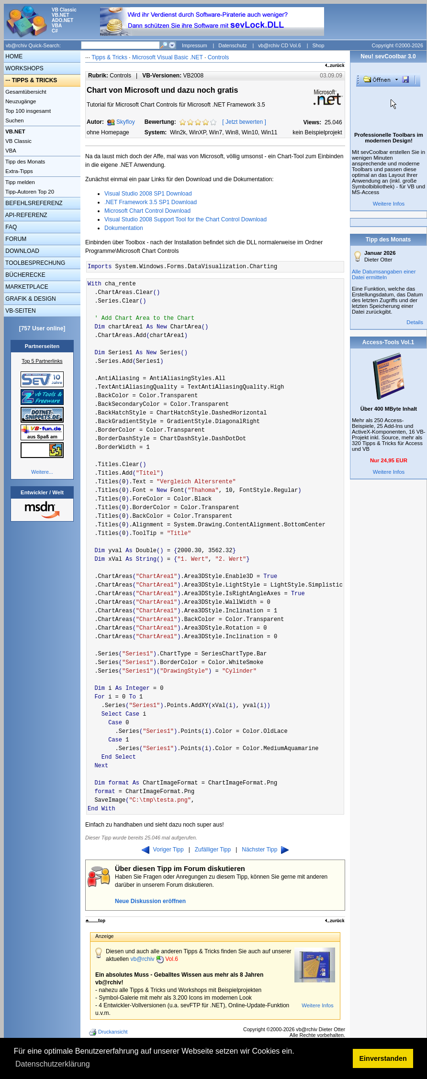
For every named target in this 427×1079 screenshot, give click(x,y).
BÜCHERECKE (24, 275)
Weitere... (42, 472)
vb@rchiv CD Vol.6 (279, 45)
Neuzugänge (20, 101)
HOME (13, 56)
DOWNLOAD (21, 251)
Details (414, 322)
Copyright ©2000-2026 (397, 45)
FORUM (15, 239)
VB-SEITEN (20, 310)
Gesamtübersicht (25, 92)
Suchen (14, 120)
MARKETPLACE (26, 286)
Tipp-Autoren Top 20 (29, 192)
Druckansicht (109, 1032)
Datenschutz (232, 45)
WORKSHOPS (24, 68)
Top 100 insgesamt (27, 111)
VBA (10, 150)
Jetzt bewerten (244, 122)
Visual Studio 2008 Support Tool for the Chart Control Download (185, 219)
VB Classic (18, 141)
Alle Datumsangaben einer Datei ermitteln (384, 274)
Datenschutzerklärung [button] (52, 1064)
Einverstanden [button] (383, 1058)
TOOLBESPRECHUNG (34, 263)
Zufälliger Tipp (213, 849)
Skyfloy (125, 122)
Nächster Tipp (265, 849)
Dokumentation (123, 228)
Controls (218, 57)
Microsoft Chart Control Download (147, 210)
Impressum (194, 45)
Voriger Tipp (163, 849)
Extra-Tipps (18, 171)
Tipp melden (19, 182)
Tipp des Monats (24, 161)
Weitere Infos (318, 1005)
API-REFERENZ (25, 215)
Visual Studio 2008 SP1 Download (148, 193)
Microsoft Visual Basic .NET (167, 57)
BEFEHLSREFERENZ (33, 203)
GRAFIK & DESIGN (30, 298)
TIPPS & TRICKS (34, 80)
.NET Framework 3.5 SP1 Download (150, 202)
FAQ (10, 227)
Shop (318, 45)
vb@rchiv (154, 959)
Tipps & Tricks (109, 57)
